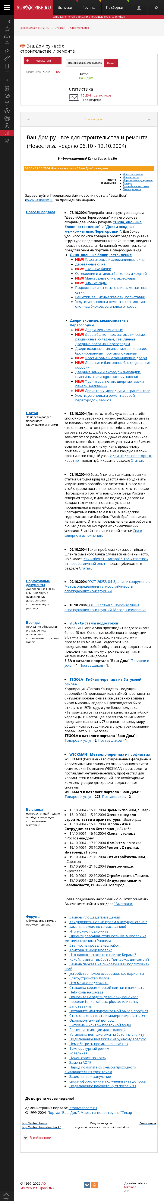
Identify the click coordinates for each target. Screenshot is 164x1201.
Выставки (34, 809)
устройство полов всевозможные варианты (106, 973)
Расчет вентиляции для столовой (97, 1029)
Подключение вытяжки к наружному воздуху (107, 1039)
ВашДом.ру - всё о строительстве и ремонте (47, 48)
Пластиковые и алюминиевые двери (116, 358)
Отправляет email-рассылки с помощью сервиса (89, 17)
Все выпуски (93, 119)
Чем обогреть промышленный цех (98, 1043)
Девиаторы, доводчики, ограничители (117, 390)
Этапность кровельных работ (94, 945)
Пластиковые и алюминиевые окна (115, 259)
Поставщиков (91, 665)
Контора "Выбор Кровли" (90, 950)
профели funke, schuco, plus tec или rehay (103, 1001)
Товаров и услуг (78, 740)
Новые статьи (131, 177)
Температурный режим (89, 1048)
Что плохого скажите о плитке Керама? (102, 954)
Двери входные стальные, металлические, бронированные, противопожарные (111, 351)
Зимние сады (96, 283)
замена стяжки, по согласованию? (97, 926)
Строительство (79, 28)
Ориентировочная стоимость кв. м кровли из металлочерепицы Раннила (105, 938)
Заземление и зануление (90, 1076)
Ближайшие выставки (136, 186)
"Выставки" (123, 903)
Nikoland (130, 1187)
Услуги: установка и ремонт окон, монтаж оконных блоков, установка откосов (110, 304)
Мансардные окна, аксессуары (110, 278)
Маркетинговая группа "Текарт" (108, 1112)
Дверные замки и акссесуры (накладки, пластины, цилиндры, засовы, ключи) (108, 374)
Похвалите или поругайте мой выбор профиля (108, 1011)
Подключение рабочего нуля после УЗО (102, 1086)
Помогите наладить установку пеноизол (103, 997)
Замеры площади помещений (94, 917)
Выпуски (68, 5)
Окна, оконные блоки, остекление (101, 254)
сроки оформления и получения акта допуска (107, 1081)
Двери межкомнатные (104, 329)
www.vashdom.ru (39, 200)
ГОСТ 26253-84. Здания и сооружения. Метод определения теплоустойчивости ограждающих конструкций (107, 586)
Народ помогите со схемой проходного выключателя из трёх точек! (100, 1069)
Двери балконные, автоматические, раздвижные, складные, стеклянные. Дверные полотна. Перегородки (110, 339)
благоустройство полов (89, 978)
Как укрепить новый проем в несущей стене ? (108, 922)
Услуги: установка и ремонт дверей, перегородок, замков (105, 397)
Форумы (33, 916)
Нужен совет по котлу (87, 1057)
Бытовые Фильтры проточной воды (100, 1025)
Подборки (117, 5)
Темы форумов (132, 189)
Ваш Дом (86, 78)
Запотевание (80, 1006)
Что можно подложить (88, 931)
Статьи (32, 413)
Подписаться (43, 60)
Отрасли (59, 28)
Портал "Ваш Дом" (63, 1112)
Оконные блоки (98, 269)
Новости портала (133, 174)
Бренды (127, 183)
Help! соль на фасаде (86, 992)
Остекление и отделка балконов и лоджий (111, 273)
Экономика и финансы (35, 28)
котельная (78, 1053)
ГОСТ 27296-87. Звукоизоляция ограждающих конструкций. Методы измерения (105, 607)
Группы (92, 5)
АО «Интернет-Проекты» (37, 1185)
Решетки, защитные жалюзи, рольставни (110, 297)
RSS (59, 71)
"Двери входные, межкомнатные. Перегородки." (100, 229)
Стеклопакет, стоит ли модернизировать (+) (107, 1015)
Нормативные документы (138, 180)
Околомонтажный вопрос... (92, 1020)
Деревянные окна (90, 264)
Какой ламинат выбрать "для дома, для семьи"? (109, 959)
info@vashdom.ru (83, 1108)
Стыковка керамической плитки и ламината (106, 987)
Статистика (81, 89)
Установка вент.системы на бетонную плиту (106, 1034)
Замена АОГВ (80, 1062)
